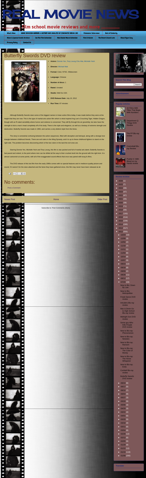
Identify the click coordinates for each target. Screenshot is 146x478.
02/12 (123, 437)
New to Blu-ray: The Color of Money (126, 350)
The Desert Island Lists (106, 38)
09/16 (123, 267)
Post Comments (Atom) (61, 208)
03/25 (123, 419)
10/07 (123, 260)
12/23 (123, 235)
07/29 (123, 282)
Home (56, 199)
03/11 (123, 427)
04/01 (123, 416)
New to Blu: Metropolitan (126, 292)
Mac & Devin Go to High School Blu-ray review (127, 311)
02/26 (123, 434)
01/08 (123, 456)
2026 (121, 181)
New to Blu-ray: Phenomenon (126, 332)
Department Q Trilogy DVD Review (132, 123)
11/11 (123, 249)
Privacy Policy (12, 42)
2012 (121, 232)
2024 (121, 188)
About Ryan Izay (127, 38)
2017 (121, 213)
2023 (121, 192)
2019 (121, 206)
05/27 (123, 397)
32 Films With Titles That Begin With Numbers (134, 110)
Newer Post (9, 199)
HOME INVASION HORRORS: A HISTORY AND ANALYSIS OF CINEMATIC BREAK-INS (49, 33)
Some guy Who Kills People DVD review (126, 325)
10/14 (123, 257)
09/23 (123, 264)
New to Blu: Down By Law (127, 286)
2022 (121, 195)
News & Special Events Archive (18, 38)
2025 (121, 184)
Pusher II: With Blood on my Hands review (133, 161)
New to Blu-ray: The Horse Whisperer (126, 358)
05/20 (123, 401)
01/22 (123, 448)
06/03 (123, 394)
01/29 (123, 445)
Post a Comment (14, 188)
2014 (121, 224)
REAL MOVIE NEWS (70, 14)
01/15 (123, 452)
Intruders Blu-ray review (127, 304)
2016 (121, 217)
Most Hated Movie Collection (67, 38)
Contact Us (27, 42)
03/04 (123, 430)
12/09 (123, 238)
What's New (11, 33)
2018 (121, 210)
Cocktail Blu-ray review (126, 371)
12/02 (123, 242)
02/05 (123, 441)
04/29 (123, 408)
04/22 (123, 412)
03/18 (123, 423)
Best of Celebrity (111, 33)
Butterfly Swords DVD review (127, 377)
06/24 (123, 383)
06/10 (123, 390)
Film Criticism (88, 38)
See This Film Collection (43, 38)
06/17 (123, 387)
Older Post (102, 199)
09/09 (123, 271)
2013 (121, 228)
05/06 (123, 405)
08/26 (123, 275)
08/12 (123, 278)
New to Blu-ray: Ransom (126, 343)
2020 (121, 203)
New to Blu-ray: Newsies (126, 338)
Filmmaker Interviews (92, 33)
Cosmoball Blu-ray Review (133, 147)
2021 (121, 199)
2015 (121, 221)
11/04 (123, 253)
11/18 (123, 246)
